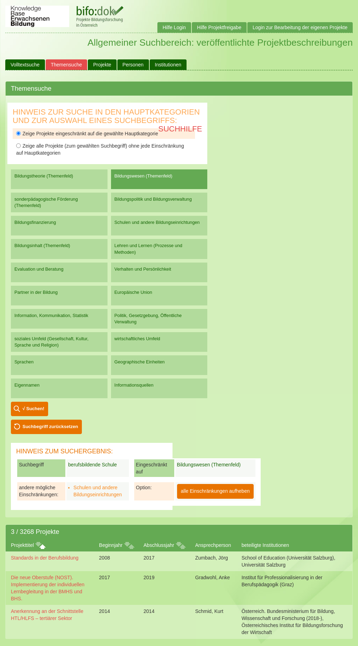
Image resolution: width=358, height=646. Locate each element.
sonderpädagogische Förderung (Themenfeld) (46, 202)
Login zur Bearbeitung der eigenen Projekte (300, 27)
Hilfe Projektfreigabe (219, 27)
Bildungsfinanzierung (35, 222)
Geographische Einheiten (140, 361)
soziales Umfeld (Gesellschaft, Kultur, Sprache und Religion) (51, 342)
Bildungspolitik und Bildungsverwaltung (153, 199)
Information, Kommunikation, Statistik (51, 315)
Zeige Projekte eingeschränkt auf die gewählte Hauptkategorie (87, 133)
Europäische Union (133, 292)
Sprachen (24, 361)
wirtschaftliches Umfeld (137, 338)
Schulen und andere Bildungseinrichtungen (157, 222)
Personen (133, 64)
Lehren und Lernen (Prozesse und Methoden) (148, 248)
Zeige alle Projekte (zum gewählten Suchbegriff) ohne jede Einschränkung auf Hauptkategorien (100, 149)
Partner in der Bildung (36, 292)
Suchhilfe (180, 128)
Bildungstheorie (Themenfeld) (43, 176)
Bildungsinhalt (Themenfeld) (42, 245)
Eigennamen (27, 385)
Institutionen (168, 64)
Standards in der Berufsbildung (44, 558)
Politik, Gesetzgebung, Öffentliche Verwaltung (148, 318)
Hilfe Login (174, 27)
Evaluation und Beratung (38, 269)
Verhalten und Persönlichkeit (143, 269)
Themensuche (66, 64)
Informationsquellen (134, 385)
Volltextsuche (25, 64)
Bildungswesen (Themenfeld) (144, 176)
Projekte (102, 64)
